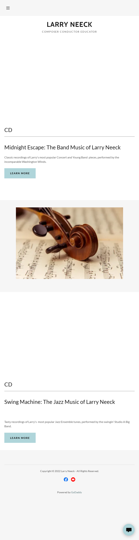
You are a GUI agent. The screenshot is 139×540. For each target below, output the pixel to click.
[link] (69, 25)
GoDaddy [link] (76, 492)
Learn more (20, 173)
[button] (8, 8)
